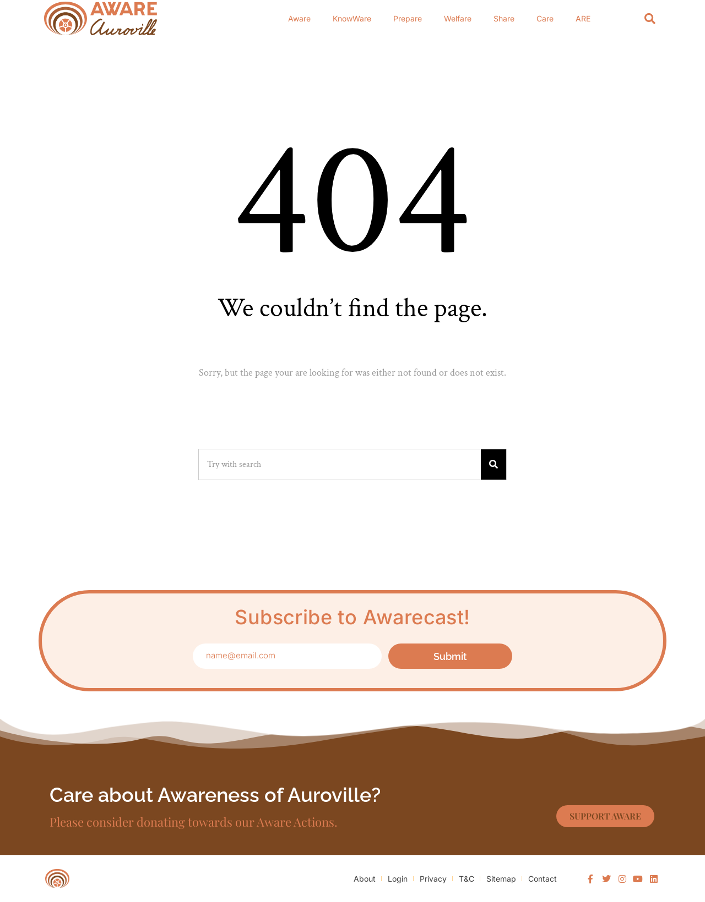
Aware (299, 18)
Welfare (457, 18)
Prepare (407, 18)
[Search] (650, 18)
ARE (583, 18)
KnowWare (352, 18)
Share (504, 18)
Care (545, 18)
